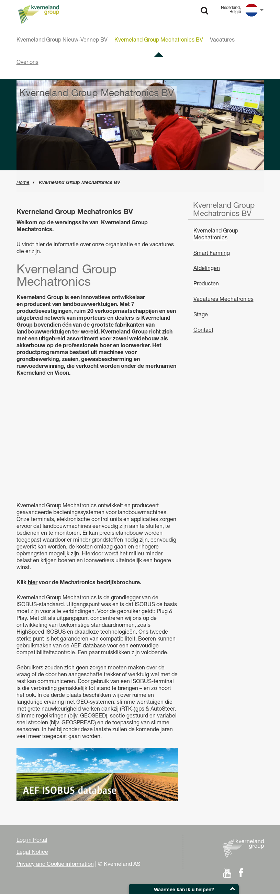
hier (32, 582)
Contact (203, 329)
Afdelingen (206, 267)
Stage (200, 314)
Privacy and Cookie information (55, 863)
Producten (206, 283)
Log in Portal (31, 839)
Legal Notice (32, 851)
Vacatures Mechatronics (223, 298)
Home (23, 182)
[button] (184, 889)
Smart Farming (211, 252)
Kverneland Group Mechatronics (215, 234)
